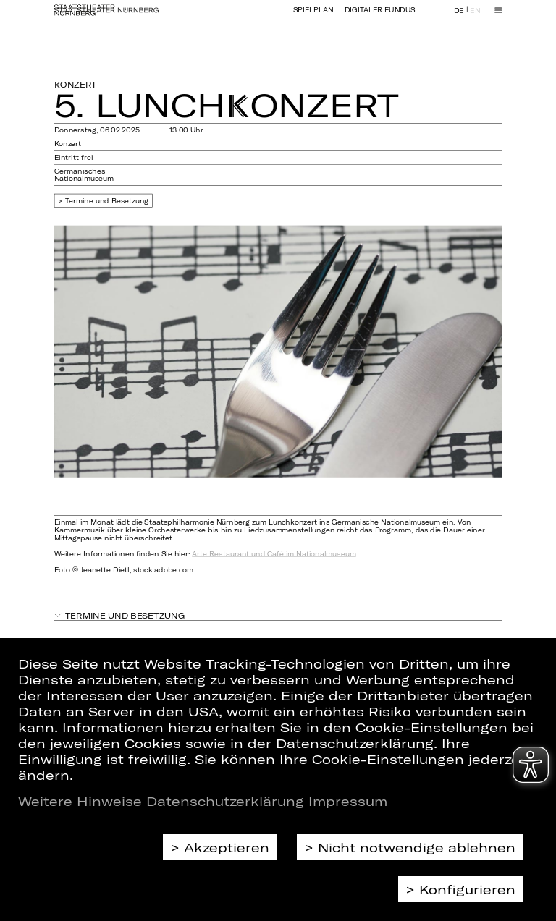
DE (459, 17)
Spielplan (313, 16)
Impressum (347, 801)
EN (475, 17)
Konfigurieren (467, 889)
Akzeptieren (226, 847)
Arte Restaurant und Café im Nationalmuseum (273, 554)
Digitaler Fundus (380, 16)
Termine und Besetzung (107, 201)
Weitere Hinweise (80, 801)
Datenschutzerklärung (225, 801)
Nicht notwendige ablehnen (416, 847)
